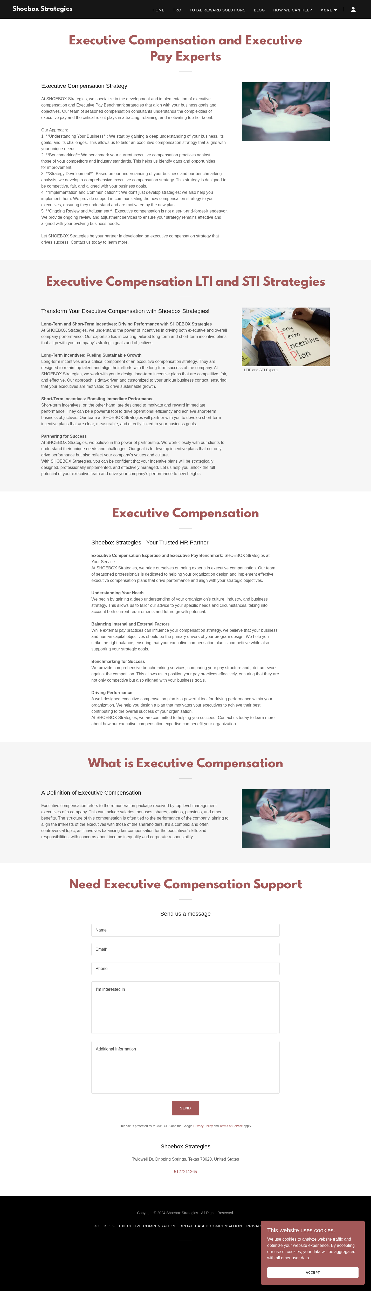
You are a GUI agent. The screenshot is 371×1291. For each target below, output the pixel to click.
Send (185, 1108)
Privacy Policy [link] (203, 1126)
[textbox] (185, 930)
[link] (42, 9)
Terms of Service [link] (231, 1126)
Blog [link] (259, 10)
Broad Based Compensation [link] (211, 1226)
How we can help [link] (292, 10)
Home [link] (159, 10)
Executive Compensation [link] (147, 1226)
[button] (329, 10)
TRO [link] (177, 10)
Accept (313, 1272)
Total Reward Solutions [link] (218, 10)
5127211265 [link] (185, 1171)
